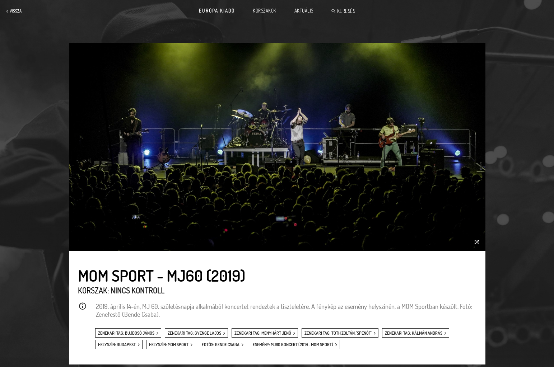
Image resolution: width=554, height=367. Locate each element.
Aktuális (303, 11)
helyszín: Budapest (117, 344)
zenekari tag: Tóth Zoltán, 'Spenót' (338, 333)
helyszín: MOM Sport (168, 344)
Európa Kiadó (217, 11)
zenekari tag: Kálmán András (413, 333)
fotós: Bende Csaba (220, 344)
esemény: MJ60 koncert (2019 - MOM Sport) (293, 344)
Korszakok (264, 11)
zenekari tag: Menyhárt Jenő (262, 333)
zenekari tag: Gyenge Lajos (194, 333)
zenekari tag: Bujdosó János (126, 333)
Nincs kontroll (137, 290)
